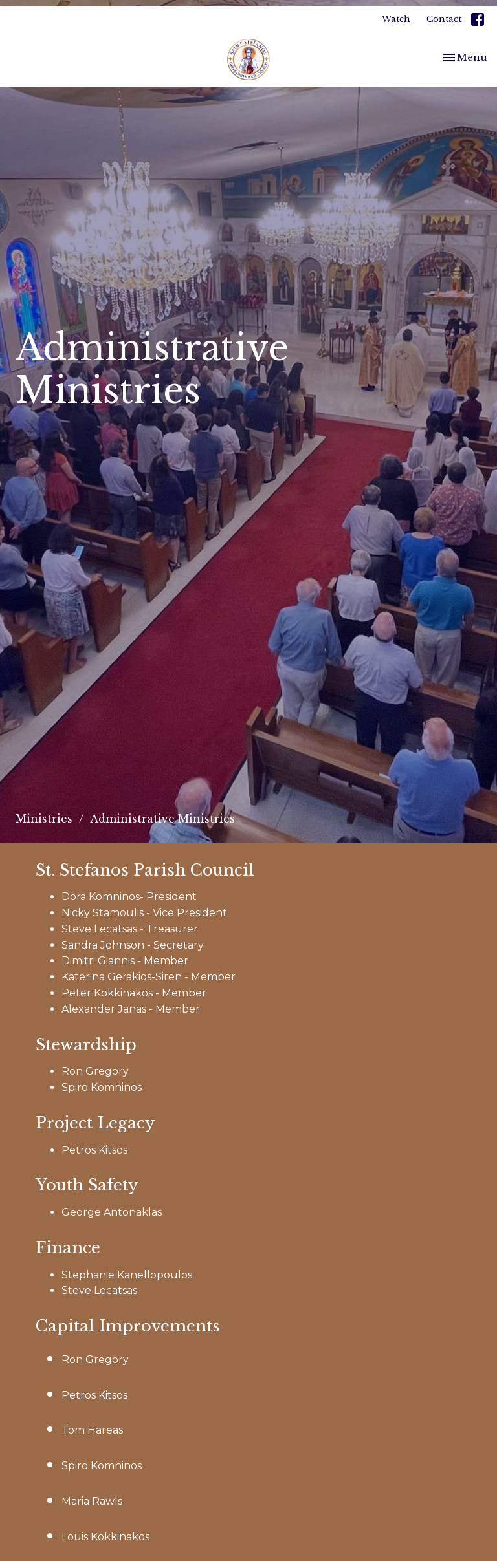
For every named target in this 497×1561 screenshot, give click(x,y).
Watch (396, 19)
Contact (443, 19)
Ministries (44, 818)
